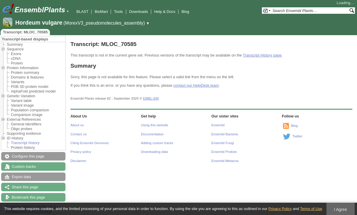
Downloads (138, 11)
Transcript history (25, 143)
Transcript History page (262, 55)
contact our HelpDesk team (196, 85)
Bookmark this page (28, 197)
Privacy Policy (280, 209)
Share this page (25, 187)
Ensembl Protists (224, 151)
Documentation (152, 134)
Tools (118, 11)
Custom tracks (24, 166)
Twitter (297, 136)
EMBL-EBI (151, 98)
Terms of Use (311, 209)
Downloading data (154, 151)
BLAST (82, 11)
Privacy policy (80, 151)
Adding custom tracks (157, 143)
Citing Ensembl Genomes (89, 143)
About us (77, 125)
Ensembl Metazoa (224, 161)
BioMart (101, 11)
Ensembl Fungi (222, 143)
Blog (185, 11)
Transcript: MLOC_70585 (25, 32)
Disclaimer (78, 161)
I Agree (340, 209)
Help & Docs (164, 11)
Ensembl (218, 125)
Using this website (154, 125)
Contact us (78, 134)
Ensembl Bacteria (224, 134)
